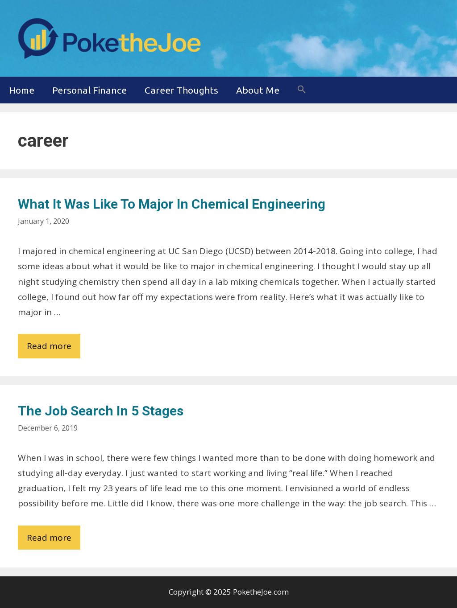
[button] (301, 90)
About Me (257, 90)
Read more (53, 348)
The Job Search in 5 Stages (100, 411)
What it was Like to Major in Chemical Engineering (171, 204)
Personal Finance (89, 90)
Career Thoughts (181, 90)
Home (21, 90)
